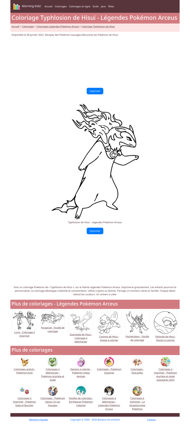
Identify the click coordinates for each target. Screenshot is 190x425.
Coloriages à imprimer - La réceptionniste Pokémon (137, 400)
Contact (151, 419)
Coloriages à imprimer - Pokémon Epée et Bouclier (24, 398)
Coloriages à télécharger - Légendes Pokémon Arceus (109, 400)
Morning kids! (26, 6)
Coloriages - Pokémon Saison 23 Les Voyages (53, 398)
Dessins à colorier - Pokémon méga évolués (80, 369)
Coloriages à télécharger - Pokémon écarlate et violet (52, 371)
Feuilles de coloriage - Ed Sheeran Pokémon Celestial (81, 398)
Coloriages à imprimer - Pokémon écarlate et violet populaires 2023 (165, 371)
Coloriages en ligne (79, 6)
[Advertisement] (95, 62)
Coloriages (61, 6)
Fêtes (111, 6)
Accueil (48, 6)
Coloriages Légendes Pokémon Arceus (58, 26)
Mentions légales (38, 419)
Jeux (103, 6)
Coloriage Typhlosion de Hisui (98, 26)
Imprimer (95, 91)
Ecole (96, 6)
